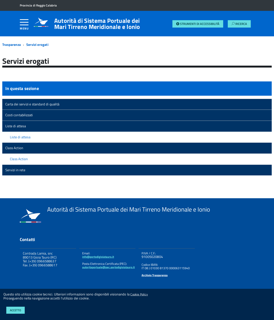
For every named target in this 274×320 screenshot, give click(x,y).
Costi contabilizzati (19, 115)
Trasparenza (11, 44)
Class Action (14, 147)
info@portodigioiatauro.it (98, 257)
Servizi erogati (37, 44)
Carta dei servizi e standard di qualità (32, 104)
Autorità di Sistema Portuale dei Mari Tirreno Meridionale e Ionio (97, 24)
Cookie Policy (139, 294)
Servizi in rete (15, 170)
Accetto (15, 310)
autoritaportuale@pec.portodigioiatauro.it (108, 267)
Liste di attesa (15, 126)
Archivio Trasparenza (155, 275)
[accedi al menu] (27, 26)
